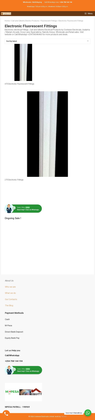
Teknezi (63, 416)
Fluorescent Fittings (49, 21)
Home (7, 21)
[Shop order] (47, 41)
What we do (10, 293)
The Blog (9, 305)
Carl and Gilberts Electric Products (25, 21)
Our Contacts (11, 299)
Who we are (10, 287)
